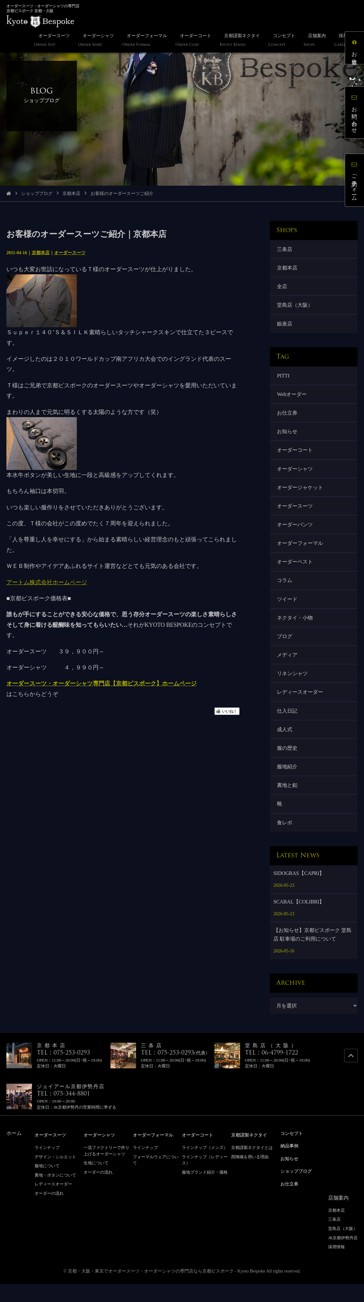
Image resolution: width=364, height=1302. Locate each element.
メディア (288, 668)
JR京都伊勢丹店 (343, 1255)
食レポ (285, 841)
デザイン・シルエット (55, 1176)
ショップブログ (37, 193)
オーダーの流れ (49, 1212)
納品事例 (290, 1165)
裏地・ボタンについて (55, 1194)
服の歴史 (288, 764)
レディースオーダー (301, 706)
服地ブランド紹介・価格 (205, 1191)
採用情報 (336, 1264)
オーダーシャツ (295, 475)
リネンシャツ (293, 687)
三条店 (285, 249)
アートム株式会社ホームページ (46, 582)
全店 (283, 288)
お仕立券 (288, 417)
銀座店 (285, 326)
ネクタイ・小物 (295, 629)
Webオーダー (292, 398)
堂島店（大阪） (295, 307)
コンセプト (293, 1152)
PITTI (284, 379)
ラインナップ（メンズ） (205, 1166)
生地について (96, 1182)
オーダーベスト (295, 572)
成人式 (285, 745)
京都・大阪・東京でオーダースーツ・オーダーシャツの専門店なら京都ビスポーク (151, 1289)
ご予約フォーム (356, 181)
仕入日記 (288, 726)
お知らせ (288, 437)
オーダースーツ (69, 252)
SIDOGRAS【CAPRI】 (298, 892)
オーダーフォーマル (301, 552)
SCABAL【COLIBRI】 (298, 921)
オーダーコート (295, 456)
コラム (285, 591)
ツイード (288, 610)
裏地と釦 (288, 803)
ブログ (285, 649)
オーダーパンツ (295, 533)
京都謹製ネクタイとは (252, 1166)
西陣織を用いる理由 (250, 1176)
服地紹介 (288, 784)
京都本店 (71, 193)
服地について (47, 1185)
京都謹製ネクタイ (251, 1154)
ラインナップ (47, 1166)
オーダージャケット (301, 494)
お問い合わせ (356, 114)
